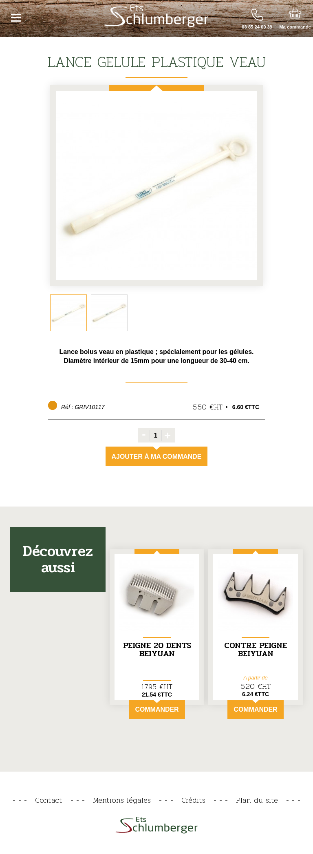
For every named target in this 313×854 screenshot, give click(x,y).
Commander (157, 706)
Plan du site (257, 800)
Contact (48, 800)
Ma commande (295, 26)
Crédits (193, 800)
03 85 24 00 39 (257, 26)
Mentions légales (122, 800)
